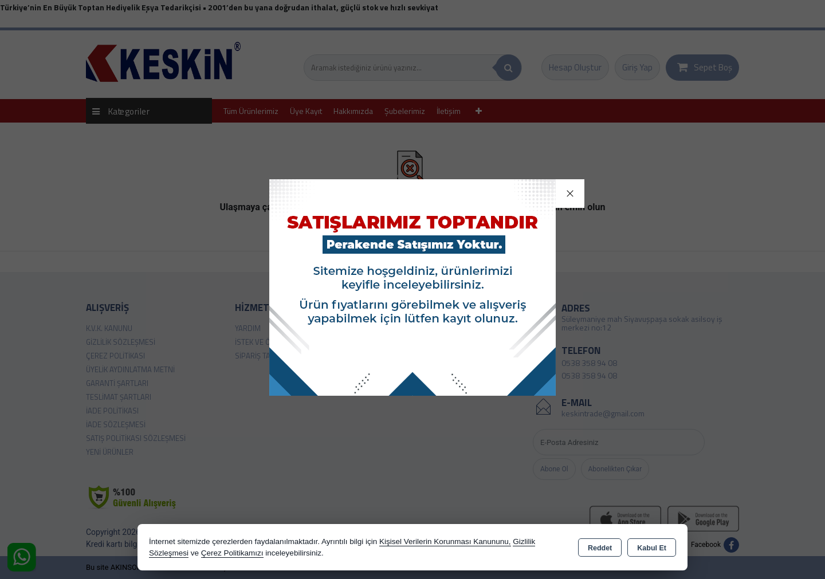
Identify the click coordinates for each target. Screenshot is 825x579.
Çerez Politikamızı (232, 553)
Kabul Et (651, 548)
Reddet (600, 548)
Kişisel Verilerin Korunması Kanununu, (445, 541)
